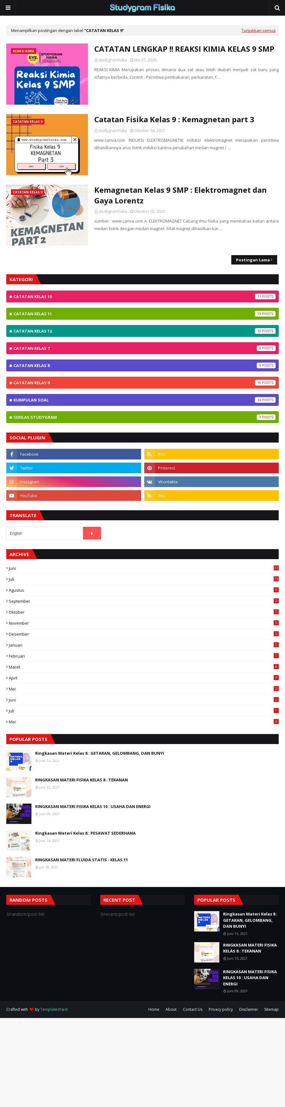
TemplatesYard (54, 1009)
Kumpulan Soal (145, 400)
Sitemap (271, 1009)
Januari (144, 645)
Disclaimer (248, 1009)
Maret (144, 667)
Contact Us (192, 1009)
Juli (144, 579)
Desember (144, 634)
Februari (144, 656)
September (144, 601)
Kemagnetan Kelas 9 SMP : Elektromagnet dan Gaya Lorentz (180, 195)
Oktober (144, 612)
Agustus (144, 590)
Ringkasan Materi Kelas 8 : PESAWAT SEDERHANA (85, 833)
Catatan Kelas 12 (145, 331)
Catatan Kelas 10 (145, 296)
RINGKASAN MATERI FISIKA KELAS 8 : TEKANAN (81, 780)
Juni (144, 568)
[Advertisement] (142, 1062)
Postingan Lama (253, 260)
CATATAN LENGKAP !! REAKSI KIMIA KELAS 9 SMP (184, 49)
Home (153, 1009)
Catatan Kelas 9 (145, 383)
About (171, 1009)
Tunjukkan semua (258, 30)
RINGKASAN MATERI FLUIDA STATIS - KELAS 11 (81, 860)
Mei (144, 689)
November (144, 623)
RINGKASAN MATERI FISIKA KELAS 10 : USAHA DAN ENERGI (93, 806)
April (144, 678)
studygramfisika (113, 60)
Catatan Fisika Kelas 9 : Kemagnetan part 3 (174, 119)
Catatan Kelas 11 (145, 314)
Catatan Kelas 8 (145, 365)
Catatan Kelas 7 (145, 348)
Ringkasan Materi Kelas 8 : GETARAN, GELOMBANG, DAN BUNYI (99, 753)
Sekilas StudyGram (145, 417)
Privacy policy (221, 1009)
